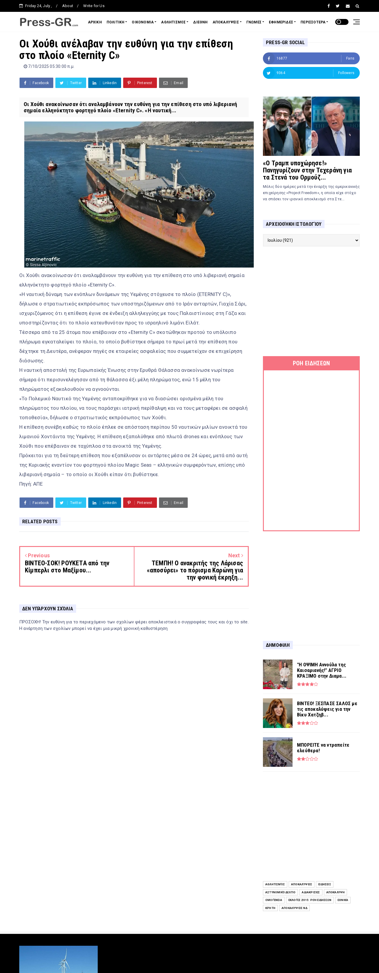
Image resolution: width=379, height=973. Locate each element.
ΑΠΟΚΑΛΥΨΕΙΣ (226, 22)
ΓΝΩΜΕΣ (253, 22)
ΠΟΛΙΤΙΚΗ (116, 22)
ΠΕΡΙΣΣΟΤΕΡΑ (313, 22)
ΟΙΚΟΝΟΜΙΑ (143, 22)
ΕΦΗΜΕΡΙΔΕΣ (281, 22)
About (67, 6)
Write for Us (93, 6)
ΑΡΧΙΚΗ (95, 22)
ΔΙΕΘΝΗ (200, 22)
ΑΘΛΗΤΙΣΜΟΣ (173, 22)
